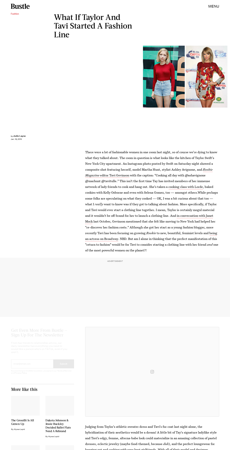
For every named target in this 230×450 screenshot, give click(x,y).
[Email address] (32, 367)
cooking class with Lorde (185, 187)
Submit (63, 367)
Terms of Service (64, 374)
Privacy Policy (21, 376)
